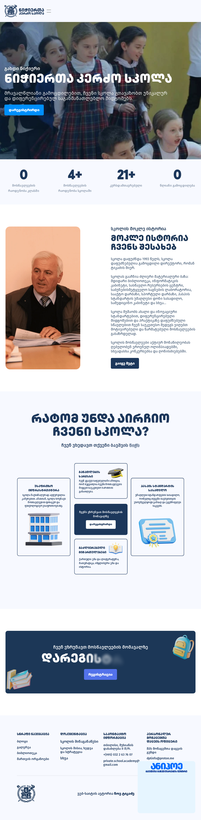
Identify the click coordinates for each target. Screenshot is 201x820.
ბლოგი (22, 741)
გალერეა (24, 747)
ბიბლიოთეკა (27, 753)
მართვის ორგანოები (33, 759)
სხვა (64, 758)
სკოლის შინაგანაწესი (79, 741)
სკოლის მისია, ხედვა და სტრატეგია (77, 750)
